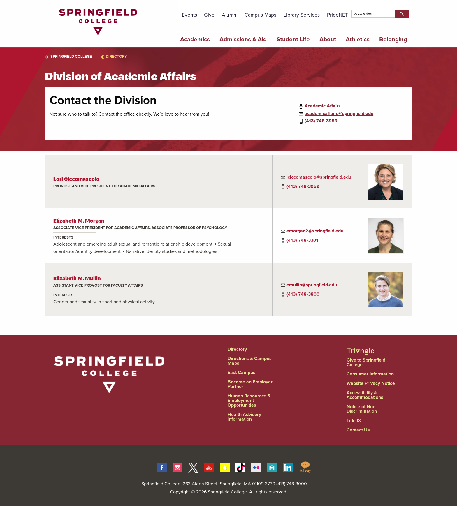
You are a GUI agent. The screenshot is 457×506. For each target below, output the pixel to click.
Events (189, 15)
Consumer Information (370, 374)
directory (113, 56)
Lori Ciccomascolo (76, 178)
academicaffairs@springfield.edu (339, 113)
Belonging (393, 39)
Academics (195, 39)
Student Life (293, 39)
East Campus (241, 372)
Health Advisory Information (244, 416)
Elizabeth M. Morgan (78, 220)
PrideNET (337, 15)
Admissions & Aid (243, 39)
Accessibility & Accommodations (365, 395)
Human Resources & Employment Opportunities (249, 400)
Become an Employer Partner (250, 384)
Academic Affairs (323, 106)
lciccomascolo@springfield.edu (318, 177)
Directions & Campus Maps (250, 360)
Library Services (302, 15)
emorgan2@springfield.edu (314, 231)
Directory (237, 349)
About (327, 39)
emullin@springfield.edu (311, 284)
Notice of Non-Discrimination (362, 409)
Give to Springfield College (366, 362)
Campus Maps (260, 15)
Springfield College (68, 56)
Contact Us (358, 429)
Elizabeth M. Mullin (77, 278)
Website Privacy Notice (371, 383)
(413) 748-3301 (302, 240)
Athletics (358, 39)
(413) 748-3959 (321, 120)
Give (209, 15)
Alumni (230, 15)
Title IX (354, 420)
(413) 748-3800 (302, 294)
